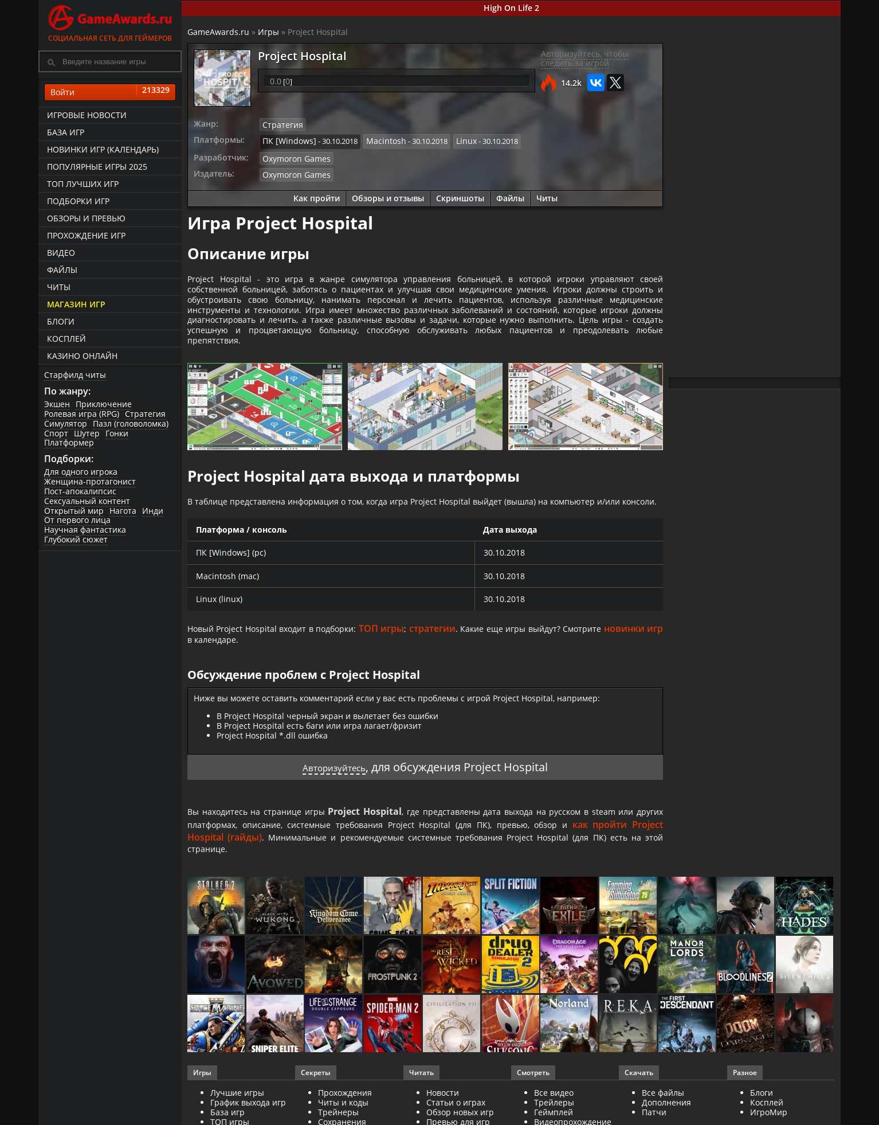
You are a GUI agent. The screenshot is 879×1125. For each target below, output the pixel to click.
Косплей (66, 338)
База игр (65, 132)
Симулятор (65, 423)
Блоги (60, 321)
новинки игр (216, 671)
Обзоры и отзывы (388, 194)
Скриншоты (460, 194)
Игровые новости (87, 115)
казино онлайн (82, 355)
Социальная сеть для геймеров (110, 21)
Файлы (62, 269)
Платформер (69, 442)
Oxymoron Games (293, 156)
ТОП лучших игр (83, 183)
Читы (58, 287)
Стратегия (145, 413)
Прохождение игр (86, 235)
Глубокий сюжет (76, 539)
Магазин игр (76, 304)
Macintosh (378, 140)
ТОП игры (417, 659)
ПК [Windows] (286, 140)
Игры (268, 31)
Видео (61, 252)
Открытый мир (74, 510)
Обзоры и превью (86, 218)
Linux (455, 140)
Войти (110, 92)
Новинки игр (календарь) (103, 149)
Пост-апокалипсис (80, 491)
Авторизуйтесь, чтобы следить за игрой (585, 58)
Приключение (104, 404)
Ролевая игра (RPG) (81, 413)
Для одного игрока (80, 471)
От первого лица (77, 519)
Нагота (122, 510)
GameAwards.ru (218, 31)
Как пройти (316, 194)
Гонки (116, 433)
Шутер (87, 433)
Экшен (57, 404)
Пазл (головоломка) (130, 423)
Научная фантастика (85, 529)
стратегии (470, 659)
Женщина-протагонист (90, 481)
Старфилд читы (75, 374)
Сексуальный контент (87, 500)
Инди (152, 510)
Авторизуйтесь (334, 800)
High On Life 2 (511, 7)
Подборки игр (78, 201)
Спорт (56, 433)
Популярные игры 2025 (97, 166)
